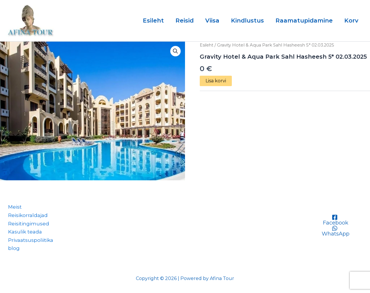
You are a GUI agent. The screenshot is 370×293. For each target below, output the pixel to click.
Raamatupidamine (304, 20)
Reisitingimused (27, 222)
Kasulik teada (23, 231)
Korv (351, 20)
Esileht (153, 20)
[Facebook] (334, 218)
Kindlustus (247, 20)
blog (11, 248)
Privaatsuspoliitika (30, 239)
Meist (13, 205)
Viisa (212, 20)
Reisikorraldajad (27, 214)
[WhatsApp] (334, 229)
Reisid (184, 20)
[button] (175, 51)
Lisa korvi (216, 81)
